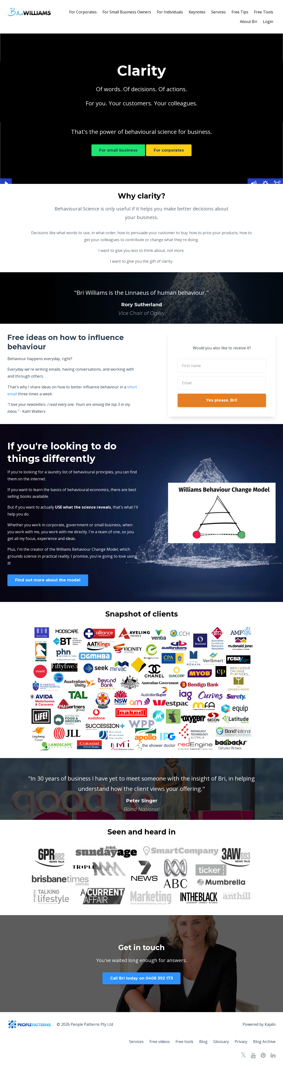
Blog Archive (264, 1041)
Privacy (241, 1041)
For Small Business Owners (126, 12)
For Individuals (170, 12)
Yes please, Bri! (221, 400)
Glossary (221, 1041)
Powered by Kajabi (259, 1024)
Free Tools (263, 12)
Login (268, 21)
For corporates (169, 150)
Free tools (184, 1041)
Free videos (159, 1041)
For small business (118, 150)
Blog (203, 1041)
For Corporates (83, 12)
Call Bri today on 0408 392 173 (141, 978)
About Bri (248, 21)
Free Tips (240, 12)
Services (218, 12)
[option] (141, 298)
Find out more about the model (47, 580)
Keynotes (197, 12)
